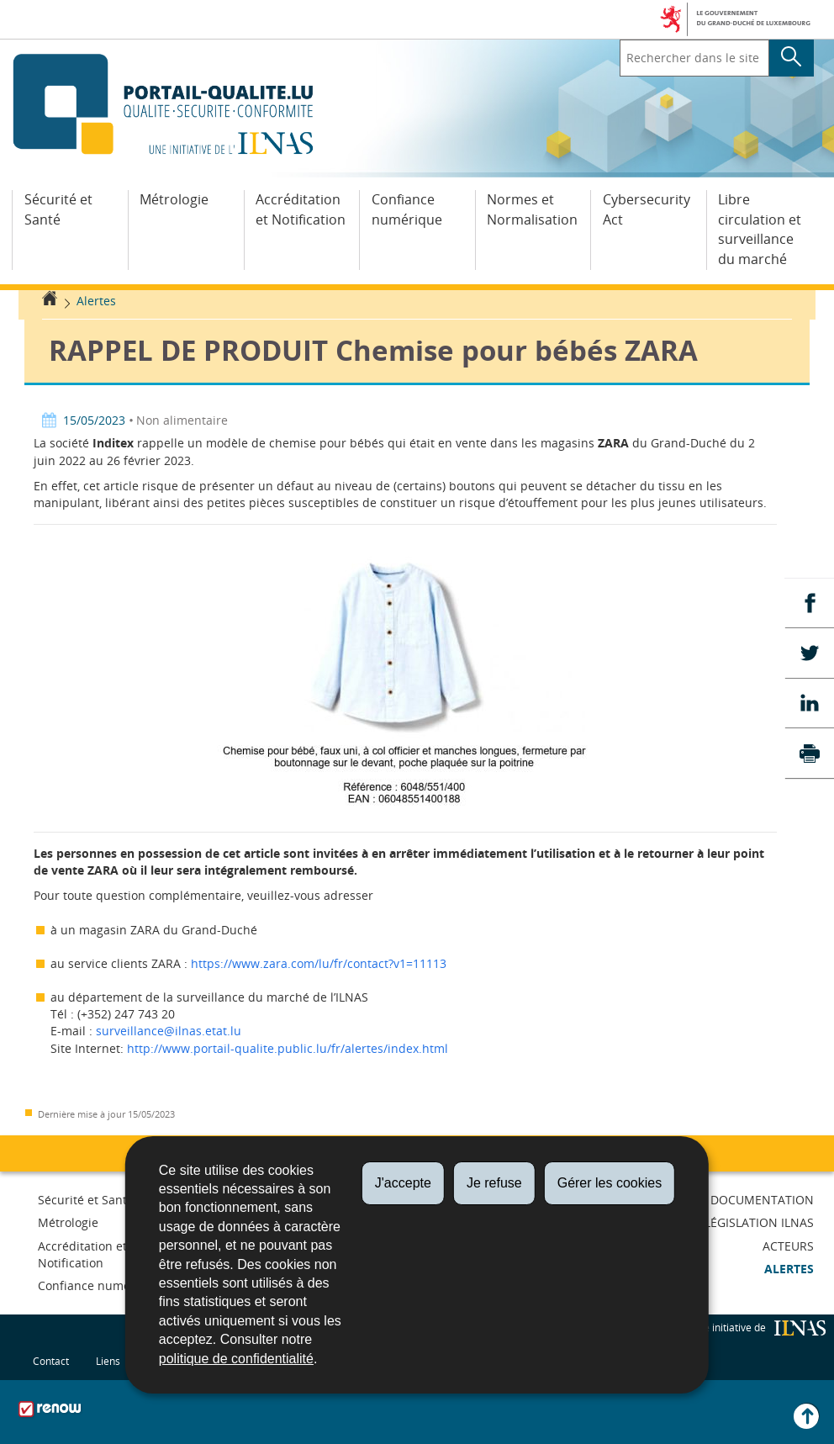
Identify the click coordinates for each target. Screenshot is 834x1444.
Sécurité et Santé (58, 209)
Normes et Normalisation (532, 209)
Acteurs (788, 1246)
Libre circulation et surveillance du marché (759, 229)
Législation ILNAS (759, 1222)
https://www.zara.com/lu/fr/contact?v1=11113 (318, 963)
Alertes (96, 301)
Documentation (762, 1200)
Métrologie (174, 199)
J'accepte (403, 1183)
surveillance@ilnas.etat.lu (168, 1031)
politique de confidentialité (236, 1358)
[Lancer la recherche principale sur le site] (791, 58)
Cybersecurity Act (646, 209)
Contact (51, 1361)
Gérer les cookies (609, 1183)
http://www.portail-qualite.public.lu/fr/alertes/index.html (287, 1048)
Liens (108, 1361)
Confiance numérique (407, 209)
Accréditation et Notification (301, 209)
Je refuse (494, 1183)
